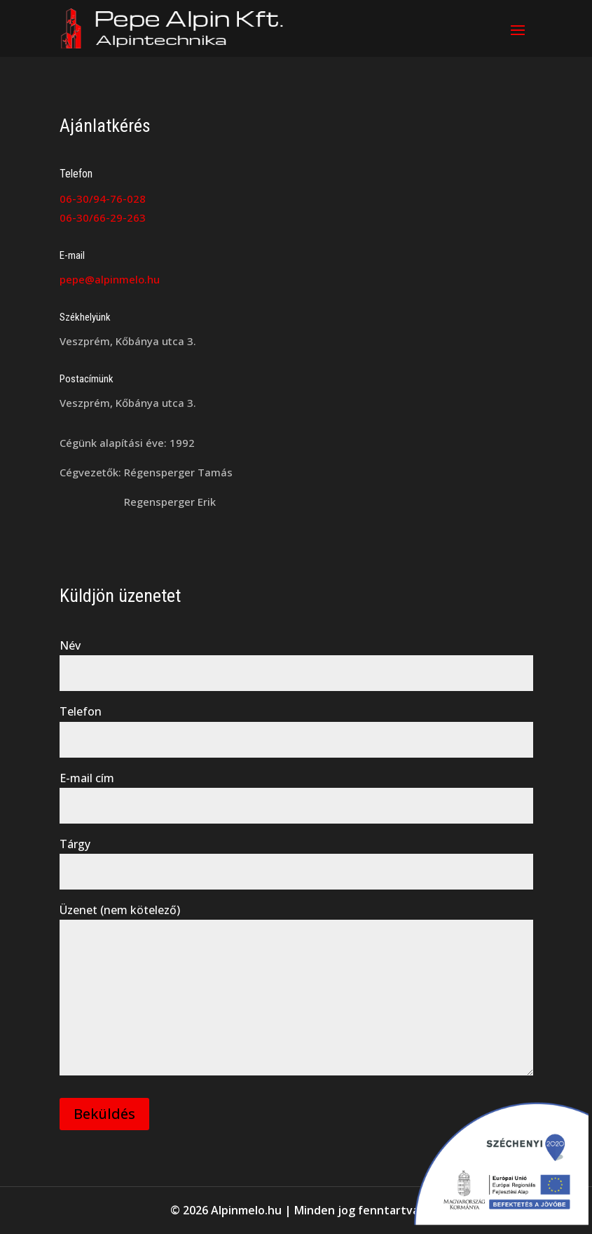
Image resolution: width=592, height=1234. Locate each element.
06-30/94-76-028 (103, 199)
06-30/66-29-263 (103, 217)
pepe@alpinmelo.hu (110, 279)
